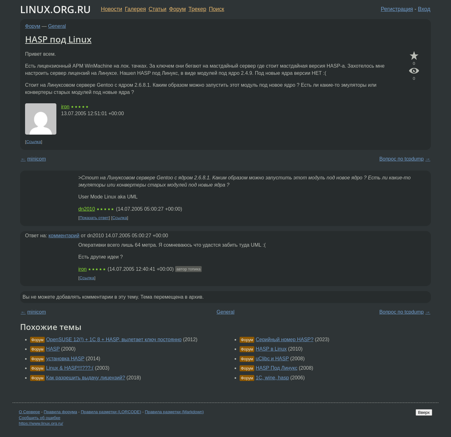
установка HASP (65, 358)
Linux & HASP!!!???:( (69, 368)
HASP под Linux (58, 39)
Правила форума (60, 411)
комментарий (64, 235)
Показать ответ (94, 217)
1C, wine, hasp (272, 377)
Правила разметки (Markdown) (174, 411)
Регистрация (397, 9)
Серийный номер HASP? (284, 339)
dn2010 (86, 209)
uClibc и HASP (272, 358)
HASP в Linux (271, 349)
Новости (111, 9)
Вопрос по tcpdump (401, 159)
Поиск (216, 9)
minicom (36, 159)
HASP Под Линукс (276, 368)
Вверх (424, 412)
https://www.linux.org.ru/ (41, 423)
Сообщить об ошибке (39, 417)
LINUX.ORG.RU (55, 9)
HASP (53, 349)
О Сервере (29, 411)
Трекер (197, 9)
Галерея (135, 9)
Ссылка (33, 141)
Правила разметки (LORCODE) (111, 411)
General (57, 26)
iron (65, 106)
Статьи (157, 9)
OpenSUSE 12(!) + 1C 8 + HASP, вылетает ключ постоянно (113, 339)
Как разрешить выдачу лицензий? (85, 377)
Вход (424, 9)
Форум (177, 9)
